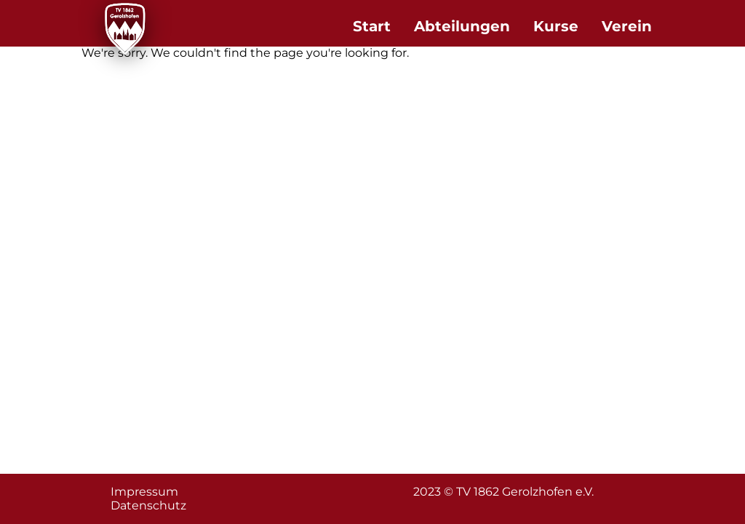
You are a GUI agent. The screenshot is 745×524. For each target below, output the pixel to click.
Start (372, 26)
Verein (627, 26)
